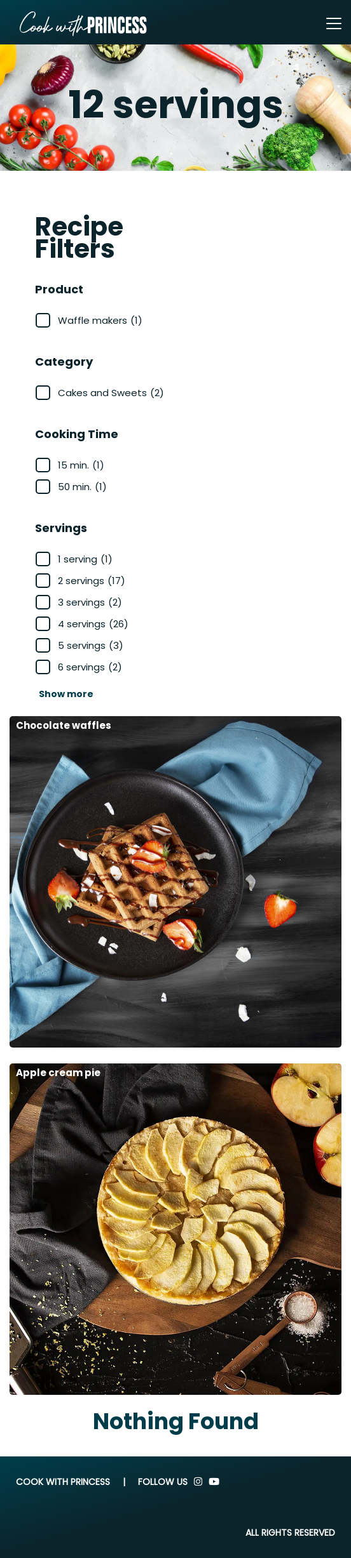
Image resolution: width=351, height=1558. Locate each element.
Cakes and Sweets (111, 392)
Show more (66, 694)
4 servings (93, 623)
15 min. (81, 465)
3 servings (90, 602)
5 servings (90, 645)
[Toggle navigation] (334, 23)
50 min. (82, 486)
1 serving (85, 559)
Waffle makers (100, 320)
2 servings (91, 580)
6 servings (90, 667)
